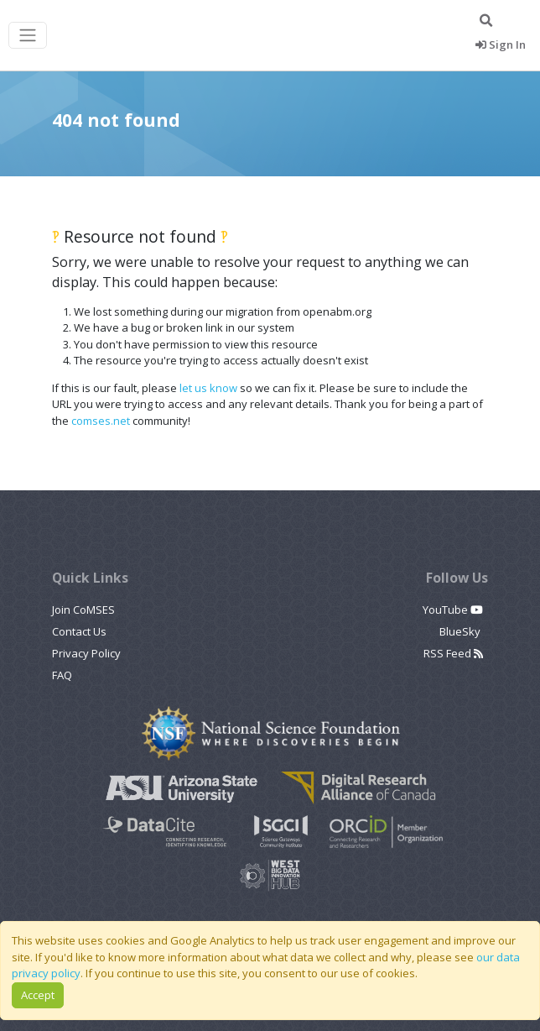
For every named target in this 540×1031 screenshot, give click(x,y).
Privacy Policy (86, 653)
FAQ (62, 675)
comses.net (100, 420)
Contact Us (79, 631)
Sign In (500, 44)
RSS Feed (453, 653)
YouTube (453, 609)
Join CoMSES (83, 609)
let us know (208, 387)
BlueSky (461, 631)
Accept (38, 994)
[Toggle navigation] (27, 36)
